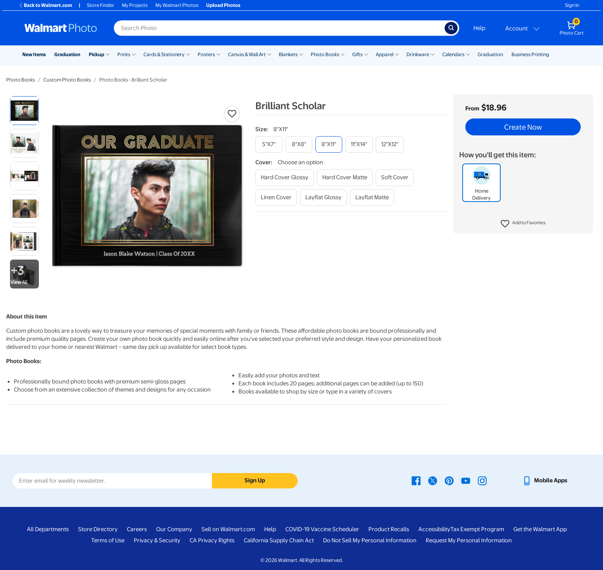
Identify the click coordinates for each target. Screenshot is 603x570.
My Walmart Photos (176, 5)
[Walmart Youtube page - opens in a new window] (465, 480)
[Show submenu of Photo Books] (342, 53)
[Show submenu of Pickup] (107, 53)
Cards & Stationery (164, 54)
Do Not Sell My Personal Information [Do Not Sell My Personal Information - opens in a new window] (369, 540)
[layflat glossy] (323, 197)
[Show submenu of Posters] (218, 53)
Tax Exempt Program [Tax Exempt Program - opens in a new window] (477, 529)
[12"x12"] (390, 144)
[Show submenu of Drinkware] (432, 53)
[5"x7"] (268, 144)
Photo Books (325, 54)
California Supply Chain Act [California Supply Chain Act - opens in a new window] (279, 540)
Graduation (67, 54)
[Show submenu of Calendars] (468, 53)
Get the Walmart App (540, 529)
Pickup (96, 54)
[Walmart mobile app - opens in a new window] (544, 480)
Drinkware (417, 54)
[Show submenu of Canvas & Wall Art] (269, 53)
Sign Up (255, 480)
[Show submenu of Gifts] (366, 53)
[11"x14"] (359, 144)
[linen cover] (276, 197)
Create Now (523, 127)
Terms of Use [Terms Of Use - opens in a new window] (108, 540)
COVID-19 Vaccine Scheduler (322, 529)
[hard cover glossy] (284, 177)
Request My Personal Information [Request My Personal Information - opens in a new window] (469, 540)
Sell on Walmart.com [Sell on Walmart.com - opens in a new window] (228, 529)
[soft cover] (395, 177)
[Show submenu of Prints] (134, 53)
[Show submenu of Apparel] (397, 53)
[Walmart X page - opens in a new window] (432, 480)
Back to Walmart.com (45, 5)
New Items (34, 54)
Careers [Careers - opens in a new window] (137, 529)
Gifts (357, 54)
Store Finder (100, 5)
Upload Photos (223, 5)
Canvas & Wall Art (247, 54)
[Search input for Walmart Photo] (279, 28)
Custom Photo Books (67, 80)
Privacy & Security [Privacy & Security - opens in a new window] (157, 540)
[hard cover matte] (345, 177)
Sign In (572, 5)
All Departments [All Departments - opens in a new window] (48, 529)
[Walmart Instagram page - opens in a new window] (482, 480)
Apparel (384, 54)
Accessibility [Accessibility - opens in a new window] (434, 529)
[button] (523, 223)
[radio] (24, 110)
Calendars (453, 54)
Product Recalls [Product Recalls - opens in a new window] (388, 529)
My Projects (135, 5)
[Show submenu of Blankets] (301, 53)
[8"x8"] (298, 144)
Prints (123, 54)
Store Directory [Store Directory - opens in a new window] (98, 529)
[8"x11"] (328, 144)
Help (479, 28)
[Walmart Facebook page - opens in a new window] (416, 480)
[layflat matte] (372, 197)
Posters (206, 54)
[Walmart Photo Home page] (60, 28)
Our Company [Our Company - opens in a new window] (174, 529)
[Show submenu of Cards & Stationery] (188, 53)
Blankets (288, 54)
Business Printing (530, 54)
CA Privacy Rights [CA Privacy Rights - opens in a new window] (212, 540)
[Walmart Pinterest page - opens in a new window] (449, 480)
